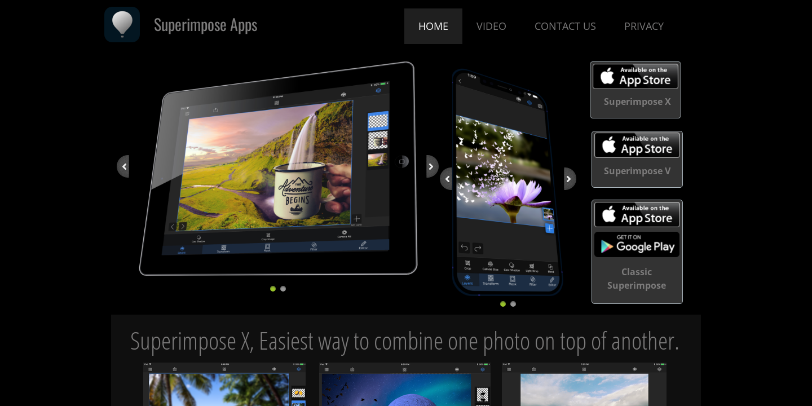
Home (433, 26)
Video (491, 26)
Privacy (644, 26)
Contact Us (565, 26)
